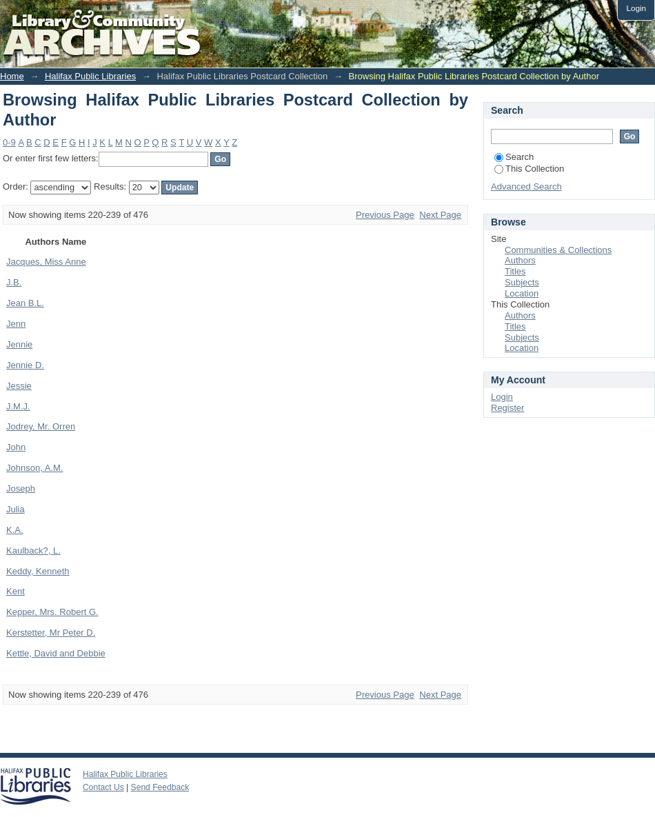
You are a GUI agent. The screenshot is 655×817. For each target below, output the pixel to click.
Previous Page (385, 215)
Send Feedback (160, 787)
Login (636, 7)
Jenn (16, 324)
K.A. (14, 530)
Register (507, 408)
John (16, 447)
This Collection (529, 168)
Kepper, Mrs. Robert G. (52, 612)
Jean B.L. (25, 303)
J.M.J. (18, 406)
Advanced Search (526, 186)
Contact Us (103, 787)
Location (521, 293)
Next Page (440, 215)
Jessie (19, 386)
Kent (15, 591)
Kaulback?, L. (33, 550)
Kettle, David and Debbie (55, 653)
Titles (515, 271)
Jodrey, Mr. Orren (40, 426)
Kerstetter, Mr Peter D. (50, 632)
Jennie (19, 344)
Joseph (20, 488)
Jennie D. (25, 365)
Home (12, 76)
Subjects (522, 282)
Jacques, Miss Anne (46, 261)
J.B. (13, 282)
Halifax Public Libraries (90, 76)
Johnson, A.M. (34, 468)
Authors (520, 260)
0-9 (9, 142)
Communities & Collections (558, 250)
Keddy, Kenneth (38, 571)
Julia (15, 509)
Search (514, 157)
